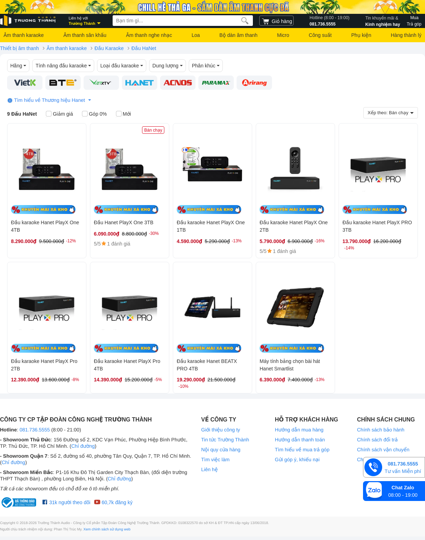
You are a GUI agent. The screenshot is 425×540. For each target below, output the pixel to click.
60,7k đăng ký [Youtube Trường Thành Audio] (113, 502)
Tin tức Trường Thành (225, 439)
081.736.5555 (330, 21)
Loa (196, 35)
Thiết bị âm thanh (19, 48)
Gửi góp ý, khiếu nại (297, 459)
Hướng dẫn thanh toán (300, 439)
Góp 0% (94, 114)
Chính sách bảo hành (380, 429)
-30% (154, 233)
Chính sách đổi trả (377, 439)
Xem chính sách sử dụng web (107, 529)
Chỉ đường (83, 446)
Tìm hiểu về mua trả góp (302, 449)
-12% (71, 240)
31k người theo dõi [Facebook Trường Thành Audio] (66, 502)
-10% (183, 386)
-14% (349, 248)
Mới (123, 114)
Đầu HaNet (143, 48)
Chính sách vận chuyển (383, 449)
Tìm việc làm (215, 459)
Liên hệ (209, 469)
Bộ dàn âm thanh (238, 35)
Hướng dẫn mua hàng (299, 429)
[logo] (28, 21)
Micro (283, 35)
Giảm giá (59, 114)
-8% (75, 379)
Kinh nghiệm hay (383, 21)
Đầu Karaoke (109, 48)
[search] (245, 20)
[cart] (276, 21)
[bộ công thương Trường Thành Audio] (19, 502)
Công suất (320, 35)
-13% (237, 240)
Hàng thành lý (406, 35)
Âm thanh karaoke (24, 35)
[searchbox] (183, 20)
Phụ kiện (361, 35)
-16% (319, 240)
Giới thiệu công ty (220, 429)
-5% (158, 379)
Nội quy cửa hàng (220, 449)
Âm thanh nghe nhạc (149, 35)
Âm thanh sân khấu (84, 35)
